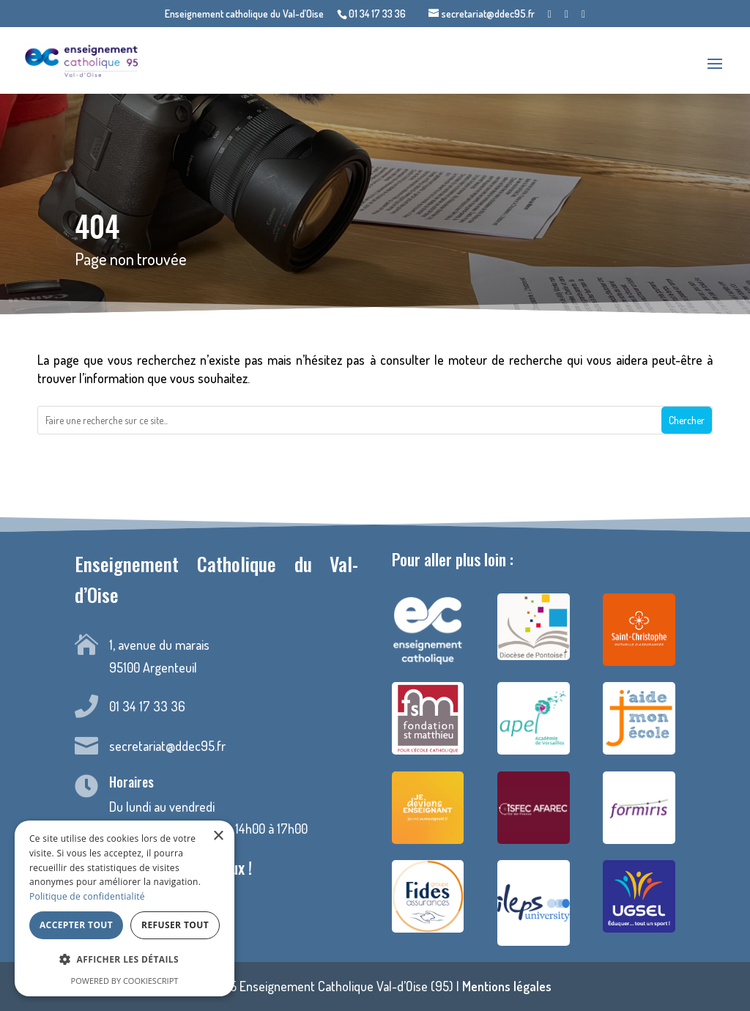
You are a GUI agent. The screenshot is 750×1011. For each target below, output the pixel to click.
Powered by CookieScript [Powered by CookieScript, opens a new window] (125, 980)
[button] (124, 960)
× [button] (217, 836)
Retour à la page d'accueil (375, 470)
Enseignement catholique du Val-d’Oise (244, 14)
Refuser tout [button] (175, 925)
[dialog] (124, 908)
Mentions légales (507, 986)
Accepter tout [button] (76, 925)
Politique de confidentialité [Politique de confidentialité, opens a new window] (87, 896)
